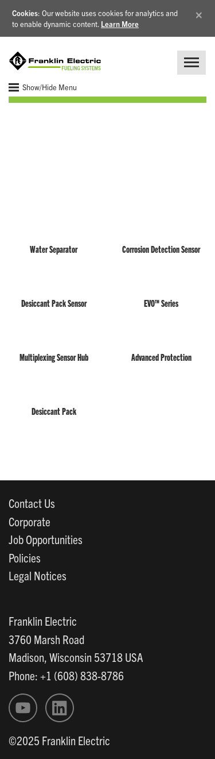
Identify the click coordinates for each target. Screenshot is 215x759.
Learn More (120, 24)
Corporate (29, 521)
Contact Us (32, 502)
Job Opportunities (46, 538)
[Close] (198, 13)
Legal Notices (38, 575)
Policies (25, 557)
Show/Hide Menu (43, 87)
